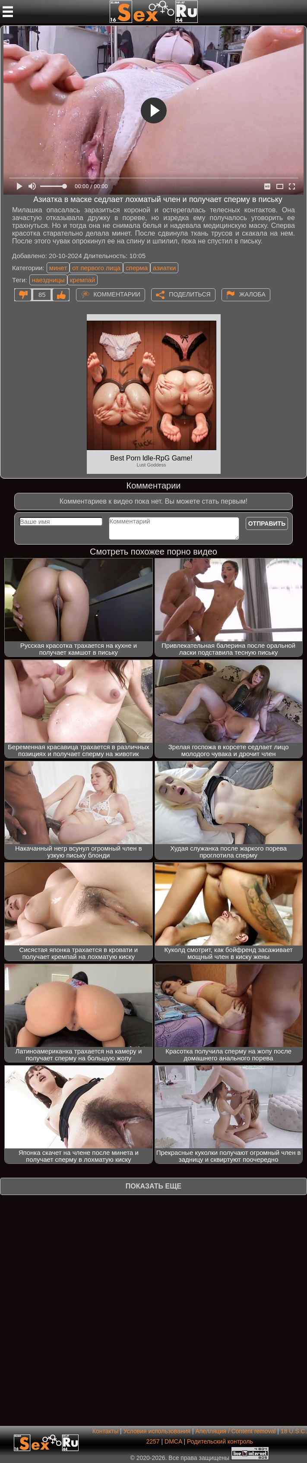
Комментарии (117, 294)
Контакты (105, 1431)
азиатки (164, 267)
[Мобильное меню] (8, 12)
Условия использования (156, 1431)
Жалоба (252, 294)
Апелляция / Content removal (235, 1431)
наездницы (48, 280)
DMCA (173, 1441)
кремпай (82, 280)
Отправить (267, 523)
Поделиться (189, 294)
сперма (137, 267)
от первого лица (96, 267)
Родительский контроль (220, 1441)
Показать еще (153, 1186)
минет (58, 267)
